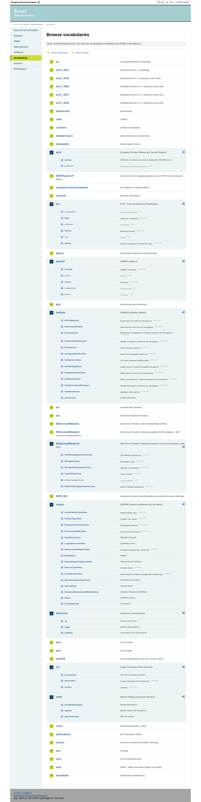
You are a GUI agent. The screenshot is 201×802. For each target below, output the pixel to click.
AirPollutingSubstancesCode (78, 455)
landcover (62, 613)
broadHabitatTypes (74, 705)
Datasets (18, 35)
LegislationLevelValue (75, 543)
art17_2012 (62, 94)
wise (58, 767)
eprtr (59, 152)
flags (67, 218)
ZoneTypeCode (72, 604)
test (58, 750)
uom (58, 759)
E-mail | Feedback (23, 793)
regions (68, 710)
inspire (60, 504)
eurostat (61, 195)
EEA (26, 2)
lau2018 (60, 658)
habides (60, 312)
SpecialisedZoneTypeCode (77, 580)
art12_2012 (62, 70)
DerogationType (72, 461)
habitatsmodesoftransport (77, 385)
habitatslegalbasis (73, 366)
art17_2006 (62, 86)
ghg (58, 304)
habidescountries (73, 360)
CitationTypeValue (73, 518)
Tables (17, 41)
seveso (60, 742)
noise (59, 726)
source (68, 282)
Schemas (18, 52)
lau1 (58, 642)
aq (57, 61)
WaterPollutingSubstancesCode (80, 486)
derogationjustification (75, 353)
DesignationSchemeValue (77, 525)
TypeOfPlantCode (73, 474)
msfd (59, 697)
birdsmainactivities (74, 326)
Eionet (26, 24)
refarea (68, 231)
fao (58, 204)
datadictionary (64, 136)
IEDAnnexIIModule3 (67, 432)
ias (57, 407)
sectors (68, 687)
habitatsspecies (72, 391)
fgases (60, 253)
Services (18, 63)
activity (68, 160)
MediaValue (70, 555)
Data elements (21, 47)
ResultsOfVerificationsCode (78, 467)
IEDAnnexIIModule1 (67, 423)
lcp (58, 667)
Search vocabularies (59, 53)
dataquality (62, 144)
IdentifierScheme (73, 537)
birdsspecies (71, 347)
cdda (59, 119)
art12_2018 (62, 78)
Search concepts (82, 53)
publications (63, 734)
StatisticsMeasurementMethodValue (82, 592)
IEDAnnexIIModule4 (67, 443)
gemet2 (60, 261)
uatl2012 (69, 633)
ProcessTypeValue (73, 567)
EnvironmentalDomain (75, 531)
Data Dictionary (37, 24)
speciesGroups (72, 716)
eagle (67, 627)
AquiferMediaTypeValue (76, 512)
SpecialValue (71, 586)
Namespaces (20, 69)
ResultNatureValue (73, 574)
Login (162, 2)
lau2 (58, 650)
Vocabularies (21, 58)
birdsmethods (71, 333)
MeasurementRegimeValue (77, 549)
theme (68, 598)
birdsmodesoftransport (76, 341)
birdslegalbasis (72, 320)
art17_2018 (62, 103)
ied (58, 415)
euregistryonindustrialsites (72, 187)
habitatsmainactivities (75, 372)
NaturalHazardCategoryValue (78, 561)
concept (68, 269)
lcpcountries (70, 675)
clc (66, 621)
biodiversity (63, 111)
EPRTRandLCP (65, 176)
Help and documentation (26, 30)
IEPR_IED (61, 496)
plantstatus (70, 680)
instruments (70, 398)
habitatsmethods (73, 379)
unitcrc (68, 243)
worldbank (62, 775)
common (61, 127)
